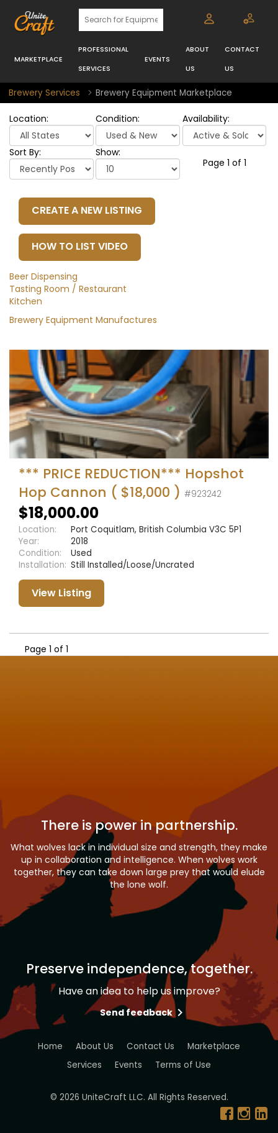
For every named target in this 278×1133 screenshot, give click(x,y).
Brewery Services (44, 93)
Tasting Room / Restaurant (68, 289)
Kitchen (25, 301)
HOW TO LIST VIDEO (80, 246)
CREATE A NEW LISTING (87, 210)
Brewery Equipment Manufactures (83, 320)
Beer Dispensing (43, 276)
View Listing (61, 593)
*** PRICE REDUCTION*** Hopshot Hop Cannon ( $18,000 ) (131, 483)
